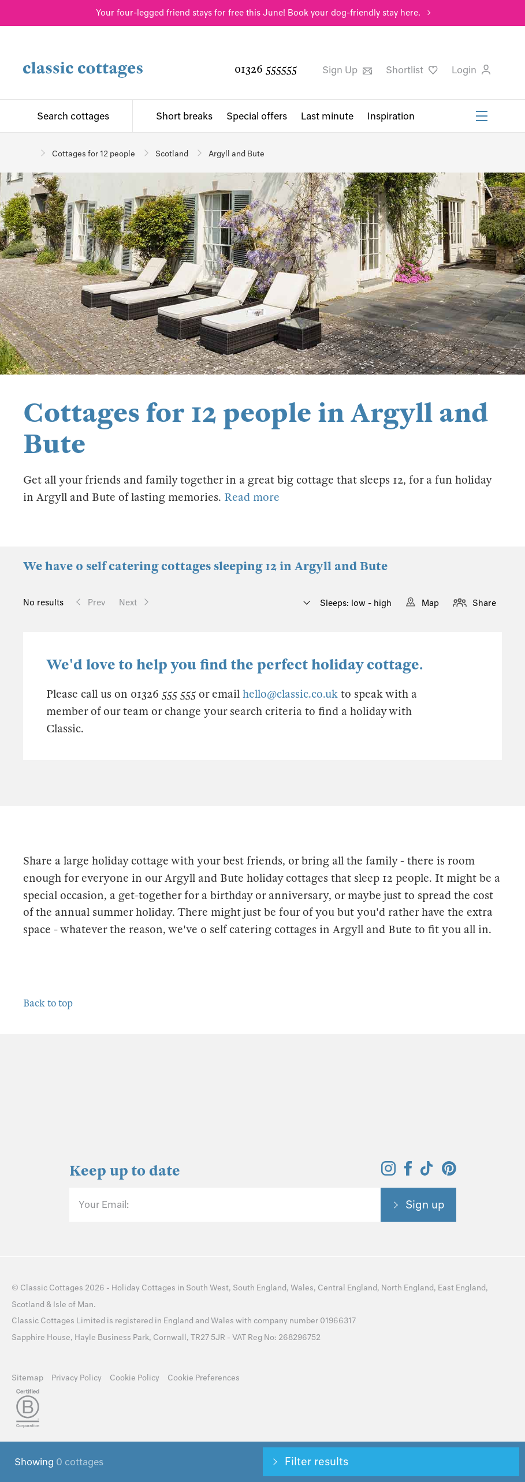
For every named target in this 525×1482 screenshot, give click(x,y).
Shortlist (412, 70)
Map (430, 603)
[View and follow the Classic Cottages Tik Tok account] (426, 1172)
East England (462, 1288)
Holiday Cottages (143, 1288)
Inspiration (391, 116)
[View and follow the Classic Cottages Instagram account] (388, 1172)
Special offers (256, 116)
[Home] (27, 152)
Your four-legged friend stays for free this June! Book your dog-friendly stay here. (258, 13)
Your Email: (104, 1204)
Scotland (28, 1304)
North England (407, 1288)
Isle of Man (73, 1304)
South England (259, 1288)
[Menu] (481, 116)
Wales (302, 1288)
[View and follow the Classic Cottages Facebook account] (408, 1172)
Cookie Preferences (203, 1378)
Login (471, 70)
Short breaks (184, 116)
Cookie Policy (134, 1378)
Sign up (425, 1204)
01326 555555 (265, 69)
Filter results (316, 1461)
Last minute (327, 116)
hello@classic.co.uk (290, 694)
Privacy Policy (76, 1378)
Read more (252, 497)
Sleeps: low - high (355, 603)
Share (484, 603)
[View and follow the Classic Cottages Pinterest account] (449, 1172)
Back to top (48, 1003)
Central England (347, 1288)
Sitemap (27, 1378)
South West (207, 1288)
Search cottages (73, 116)
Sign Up (347, 70)
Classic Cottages (51, 1288)
